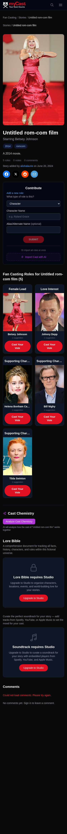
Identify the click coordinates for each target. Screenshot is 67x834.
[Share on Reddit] (25, 174)
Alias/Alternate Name (24, 223)
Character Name (16, 210)
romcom (20, 146)
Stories (22, 17)
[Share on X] (15, 174)
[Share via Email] (34, 174)
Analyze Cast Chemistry (19, 521)
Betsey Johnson (17, 334)
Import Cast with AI (33, 257)
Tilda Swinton (17, 478)
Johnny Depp (50, 334)
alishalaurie (26, 166)
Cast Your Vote (17, 346)
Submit (33, 239)
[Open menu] (60, 4)
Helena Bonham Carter (17, 406)
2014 (8, 146)
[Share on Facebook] (6, 174)
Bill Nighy (49, 406)
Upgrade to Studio (33, 598)
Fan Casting (9, 17)
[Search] (52, 4)
